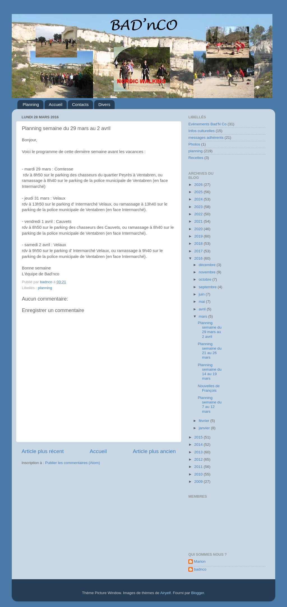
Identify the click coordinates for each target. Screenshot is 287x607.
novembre (208, 272)
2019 (199, 236)
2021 (199, 221)
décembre (208, 265)
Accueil (55, 104)
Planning (31, 104)
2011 (199, 467)
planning (45, 288)
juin (202, 294)
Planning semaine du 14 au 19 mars (210, 372)
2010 (199, 474)
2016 (199, 258)
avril (203, 309)
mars (203, 316)
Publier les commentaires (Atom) (72, 463)
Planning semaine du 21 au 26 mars (210, 351)
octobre (205, 279)
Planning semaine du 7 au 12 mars (210, 405)
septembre (208, 287)
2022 (199, 214)
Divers (104, 104)
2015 (199, 437)
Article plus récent (43, 451)
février (204, 421)
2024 (199, 199)
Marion (199, 561)
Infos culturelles (201, 131)
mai (202, 301)
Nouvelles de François (209, 388)
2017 (199, 251)
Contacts (80, 104)
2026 (199, 185)
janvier (205, 428)
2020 (199, 229)
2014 (199, 444)
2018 (199, 243)
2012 (199, 459)
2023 (199, 207)
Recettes (195, 158)
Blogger (197, 593)
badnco (200, 569)
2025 (199, 192)
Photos (194, 144)
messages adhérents (205, 137)
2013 (199, 452)
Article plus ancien (154, 451)
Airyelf (165, 593)
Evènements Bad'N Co (207, 124)
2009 (199, 481)
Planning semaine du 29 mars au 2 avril (210, 330)
